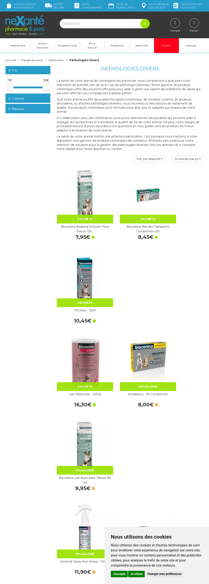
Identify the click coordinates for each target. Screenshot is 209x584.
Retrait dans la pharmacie (176, 486)
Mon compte (14, 553)
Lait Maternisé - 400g (79, 286)
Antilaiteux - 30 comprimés (130, 286)
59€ (54, 6)
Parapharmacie (67, 45)
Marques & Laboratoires (73, 517)
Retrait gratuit (20, 6)
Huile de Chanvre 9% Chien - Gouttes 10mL (181, 432)
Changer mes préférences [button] (164, 574)
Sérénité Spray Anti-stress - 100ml (79, 360)
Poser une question (18, 549)
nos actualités (187, 6)
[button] (149, 158)
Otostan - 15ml (181, 215)
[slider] (9, 87)
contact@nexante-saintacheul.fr (27, 543)
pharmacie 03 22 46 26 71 (154, 6)
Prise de (121, 6)
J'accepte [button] (119, 574)
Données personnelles (123, 523)
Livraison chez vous (172, 490)
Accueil (10, 60)
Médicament (17, 45)
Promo (166, 45)
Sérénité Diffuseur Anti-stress (181, 360)
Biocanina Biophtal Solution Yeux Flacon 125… (79, 217)
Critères (16, 98)
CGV (111, 516)
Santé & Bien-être (42, 45)
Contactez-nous (119, 504)
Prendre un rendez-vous (124, 508)
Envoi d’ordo (87, 6)
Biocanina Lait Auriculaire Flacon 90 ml (181, 288)
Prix (13, 70)
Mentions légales (119, 520)
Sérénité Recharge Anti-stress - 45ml (130, 360)
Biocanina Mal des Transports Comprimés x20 (130, 217)
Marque (16, 109)
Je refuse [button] (136, 574)
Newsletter (64, 521)
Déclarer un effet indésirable (127, 512)
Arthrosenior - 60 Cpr (79, 430)
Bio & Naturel (92, 45)
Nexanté (53, 578)
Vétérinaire (141, 45)
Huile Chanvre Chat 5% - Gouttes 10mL (130, 432)
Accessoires (116, 45)
